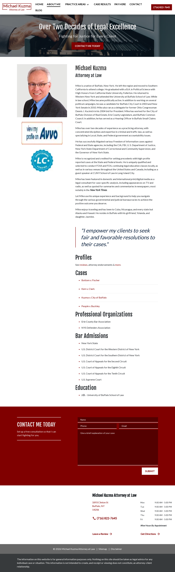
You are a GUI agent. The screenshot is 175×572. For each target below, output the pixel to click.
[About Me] (54, 4)
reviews (83, 264)
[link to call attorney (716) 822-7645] (161, 7)
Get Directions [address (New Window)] (150, 534)
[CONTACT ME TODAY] (87, 46)
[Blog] (38, 10)
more (118, 264)
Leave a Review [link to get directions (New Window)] (102, 534)
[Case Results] (102, 4)
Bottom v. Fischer (90, 280)
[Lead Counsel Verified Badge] (42, 160)
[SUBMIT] (150, 471)
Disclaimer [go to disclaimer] (116, 548)
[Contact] (135, 4)
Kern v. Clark (88, 288)
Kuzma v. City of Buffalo (94, 297)
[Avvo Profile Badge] (42, 133)
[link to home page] (16, 7)
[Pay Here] (120, 4)
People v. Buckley (90, 306)
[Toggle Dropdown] (88, 4)
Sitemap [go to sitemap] (103, 548)
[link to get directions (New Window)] (114, 507)
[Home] (39, 4)
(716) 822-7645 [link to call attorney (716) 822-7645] (104, 518)
